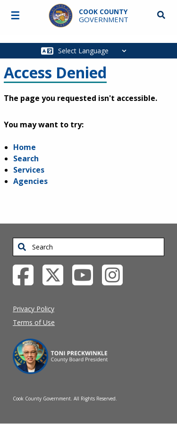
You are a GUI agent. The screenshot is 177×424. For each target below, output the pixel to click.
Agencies (30, 181)
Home (24, 147)
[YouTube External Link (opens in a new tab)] (86, 274)
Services (28, 170)
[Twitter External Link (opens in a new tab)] (56, 274)
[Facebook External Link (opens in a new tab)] (27, 274)
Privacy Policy (33, 308)
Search (26, 158)
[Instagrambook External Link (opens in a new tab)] (116, 274)
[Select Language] (94, 51)
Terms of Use (34, 322)
